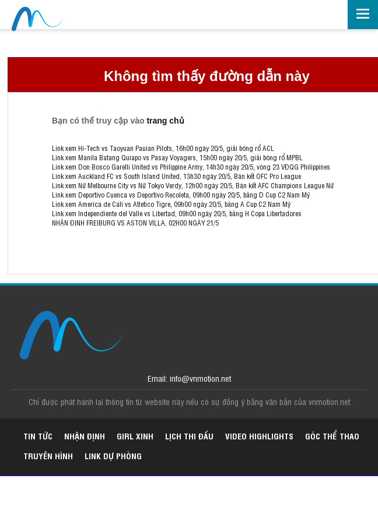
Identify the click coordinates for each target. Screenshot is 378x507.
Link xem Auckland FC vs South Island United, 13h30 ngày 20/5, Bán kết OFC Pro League (176, 176)
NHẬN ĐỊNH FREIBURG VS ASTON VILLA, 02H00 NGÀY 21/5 (135, 222)
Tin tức (37, 435)
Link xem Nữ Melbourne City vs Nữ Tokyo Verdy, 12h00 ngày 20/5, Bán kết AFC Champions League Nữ (193, 185)
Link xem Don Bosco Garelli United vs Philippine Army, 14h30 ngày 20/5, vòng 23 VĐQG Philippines (191, 166)
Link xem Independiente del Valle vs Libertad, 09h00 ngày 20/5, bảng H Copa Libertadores (177, 213)
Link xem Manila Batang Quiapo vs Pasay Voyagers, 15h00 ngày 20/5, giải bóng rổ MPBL (177, 157)
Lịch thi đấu (189, 435)
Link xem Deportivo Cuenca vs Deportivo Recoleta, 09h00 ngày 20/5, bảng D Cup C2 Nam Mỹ (181, 194)
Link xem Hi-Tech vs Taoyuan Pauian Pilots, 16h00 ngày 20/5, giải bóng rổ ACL (163, 148)
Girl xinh (135, 435)
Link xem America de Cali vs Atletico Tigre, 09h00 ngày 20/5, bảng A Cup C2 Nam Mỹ (171, 204)
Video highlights (259, 435)
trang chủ (165, 120)
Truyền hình (48, 455)
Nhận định (84, 435)
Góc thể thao (332, 435)
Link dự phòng (113, 455)
